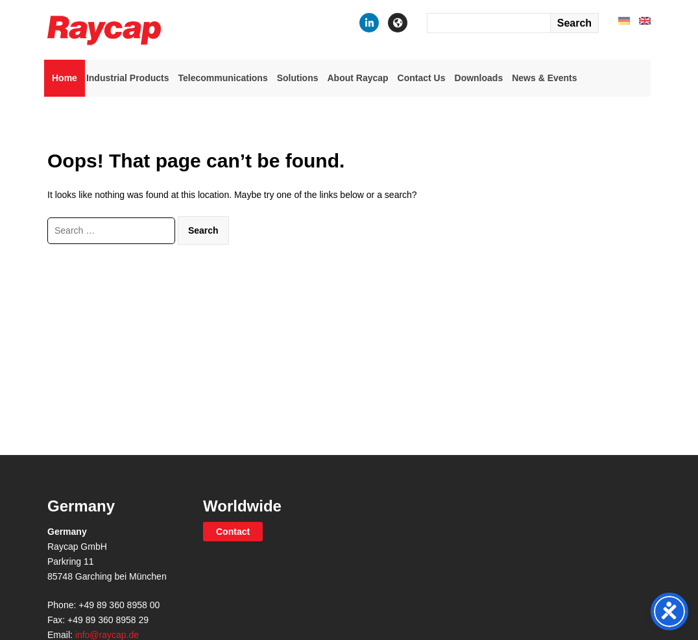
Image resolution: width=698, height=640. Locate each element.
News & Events (544, 78)
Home (64, 78)
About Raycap (357, 78)
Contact (233, 531)
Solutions (298, 78)
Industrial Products (127, 78)
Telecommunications (222, 78)
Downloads (479, 78)
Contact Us (422, 78)
